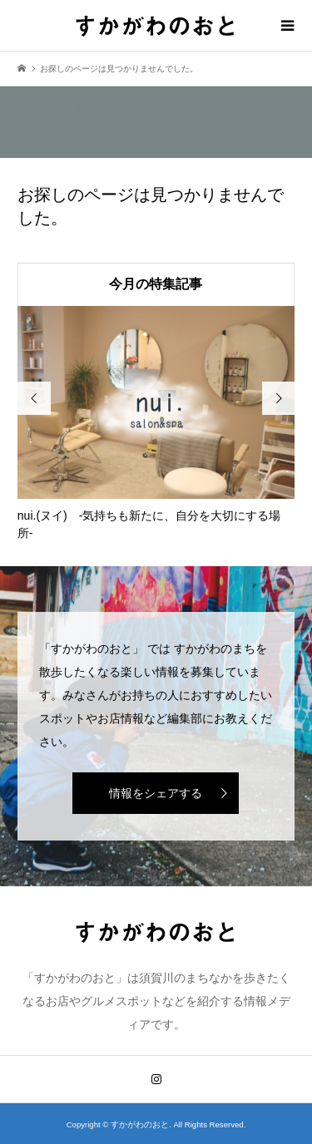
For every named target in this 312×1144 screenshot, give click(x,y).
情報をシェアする (155, 793)
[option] (156, 424)
